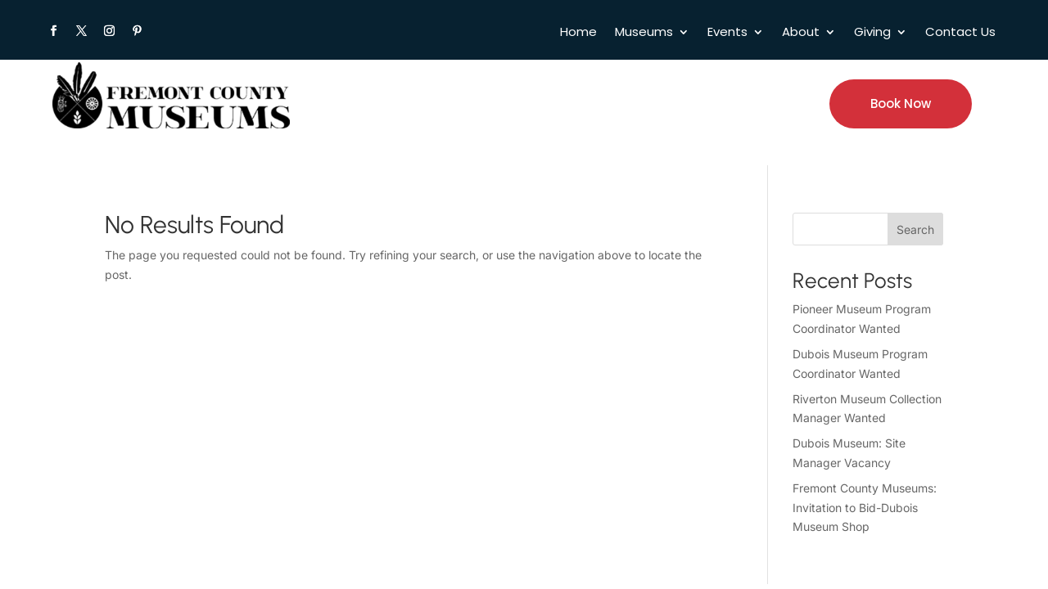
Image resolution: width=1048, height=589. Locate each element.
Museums (644, 33)
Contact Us (960, 33)
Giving (872, 33)
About (801, 33)
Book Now (900, 103)
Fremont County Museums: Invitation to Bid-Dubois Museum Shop (865, 507)
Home (578, 33)
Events (727, 33)
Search (915, 229)
